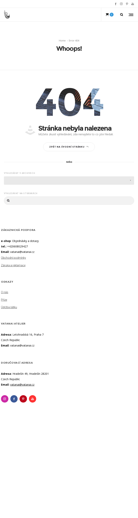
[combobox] (69, 180)
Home (62, 40)
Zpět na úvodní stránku (69, 146)
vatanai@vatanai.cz (22, 252)
